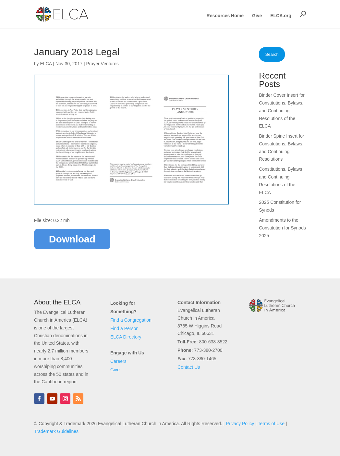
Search (272, 54)
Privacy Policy (240, 423)
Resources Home (225, 15)
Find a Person (124, 328)
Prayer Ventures (102, 63)
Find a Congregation (131, 320)
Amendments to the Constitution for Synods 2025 (282, 227)
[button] (303, 14)
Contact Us (188, 367)
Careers (118, 361)
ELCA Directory (125, 336)
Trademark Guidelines (56, 431)
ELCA (46, 63)
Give (257, 15)
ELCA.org (280, 15)
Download (72, 239)
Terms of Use (271, 423)
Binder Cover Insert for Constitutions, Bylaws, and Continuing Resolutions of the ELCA (282, 110)
